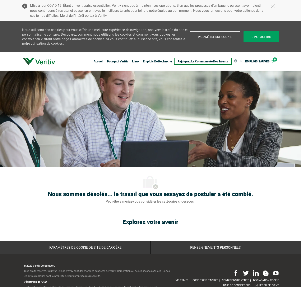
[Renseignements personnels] (215, 247)
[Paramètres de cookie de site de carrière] (85, 247)
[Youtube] (275, 273)
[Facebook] (235, 273)
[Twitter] (245, 273)
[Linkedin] (255, 273)
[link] (39, 61)
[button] (215, 36)
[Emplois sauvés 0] (262, 61)
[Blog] (265, 273)
